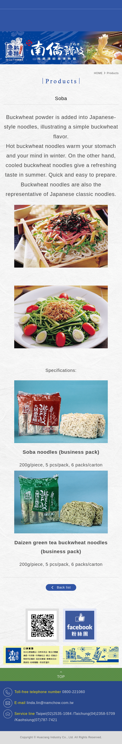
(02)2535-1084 (59, 714)
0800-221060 (73, 692)
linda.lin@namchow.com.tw (50, 703)
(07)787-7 (42, 720)
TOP (61, 674)
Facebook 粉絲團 (79, 625)
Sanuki (61, 20)
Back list (61, 587)
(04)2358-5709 (102, 714)
